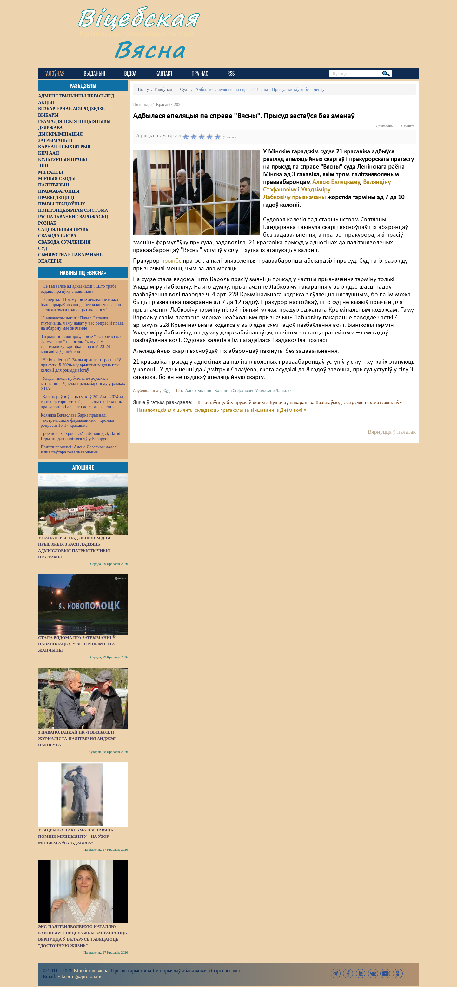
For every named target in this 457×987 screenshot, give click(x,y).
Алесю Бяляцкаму (336, 182)
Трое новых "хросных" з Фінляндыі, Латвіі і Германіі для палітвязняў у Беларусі (82, 436)
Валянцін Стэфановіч (234, 390)
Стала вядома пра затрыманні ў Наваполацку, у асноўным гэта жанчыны (77, 644)
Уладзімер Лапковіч (274, 390)
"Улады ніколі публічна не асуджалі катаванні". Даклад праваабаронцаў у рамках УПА (83, 383)
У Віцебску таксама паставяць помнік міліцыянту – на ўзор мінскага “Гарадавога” (75, 836)
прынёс (171, 261)
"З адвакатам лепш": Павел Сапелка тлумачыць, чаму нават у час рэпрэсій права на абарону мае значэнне (82, 323)
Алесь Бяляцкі (198, 390)
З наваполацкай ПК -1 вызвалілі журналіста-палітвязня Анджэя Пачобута (77, 738)
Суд (166, 390)
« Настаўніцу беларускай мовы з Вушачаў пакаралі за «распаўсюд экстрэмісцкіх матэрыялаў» (300, 402)
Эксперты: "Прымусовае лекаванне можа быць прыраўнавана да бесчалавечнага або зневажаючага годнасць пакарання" (81, 304)
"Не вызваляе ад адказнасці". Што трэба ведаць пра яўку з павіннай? (78, 289)
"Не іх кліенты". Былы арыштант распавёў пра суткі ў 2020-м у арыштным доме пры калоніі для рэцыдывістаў (81, 365)
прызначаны (309, 197)
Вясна (149, 49)
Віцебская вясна (91, 970)
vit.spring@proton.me (80, 976)
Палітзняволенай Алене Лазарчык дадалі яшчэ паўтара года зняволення (79, 449)
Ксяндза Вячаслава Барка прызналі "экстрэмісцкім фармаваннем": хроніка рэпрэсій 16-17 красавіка (77, 420)
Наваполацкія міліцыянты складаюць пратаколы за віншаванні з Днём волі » (221, 410)
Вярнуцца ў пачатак (392, 432)
